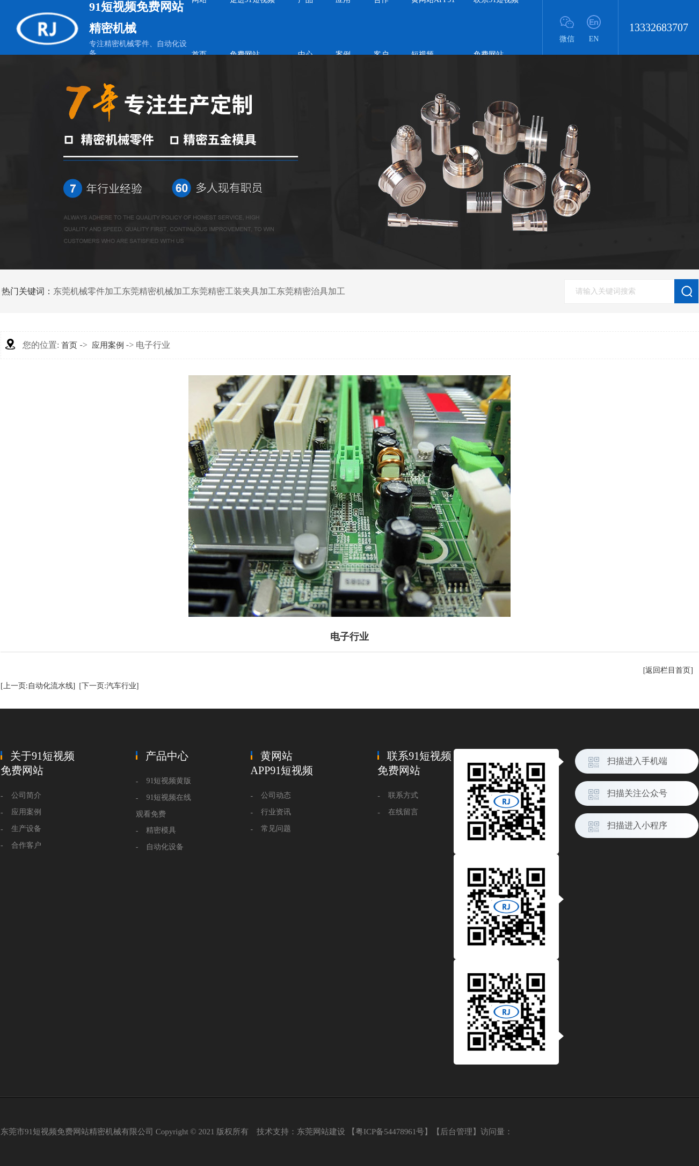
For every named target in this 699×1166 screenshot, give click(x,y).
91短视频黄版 (168, 781)
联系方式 (403, 795)
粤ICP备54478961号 (389, 1131)
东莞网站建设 (321, 1131)
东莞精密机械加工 (156, 291)
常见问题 (276, 829)
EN (594, 39)
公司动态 (276, 795)
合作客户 (26, 845)
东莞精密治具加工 (310, 291)
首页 (69, 345)
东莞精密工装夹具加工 (233, 291)
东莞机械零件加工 (87, 291)
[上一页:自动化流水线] (38, 686)
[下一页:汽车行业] (109, 686)
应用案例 (108, 345)
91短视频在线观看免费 (164, 805)
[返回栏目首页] (668, 670)
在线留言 (403, 812)
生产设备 (26, 829)
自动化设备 (165, 847)
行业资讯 (276, 812)
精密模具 (161, 830)
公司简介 (26, 795)
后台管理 (456, 1131)
